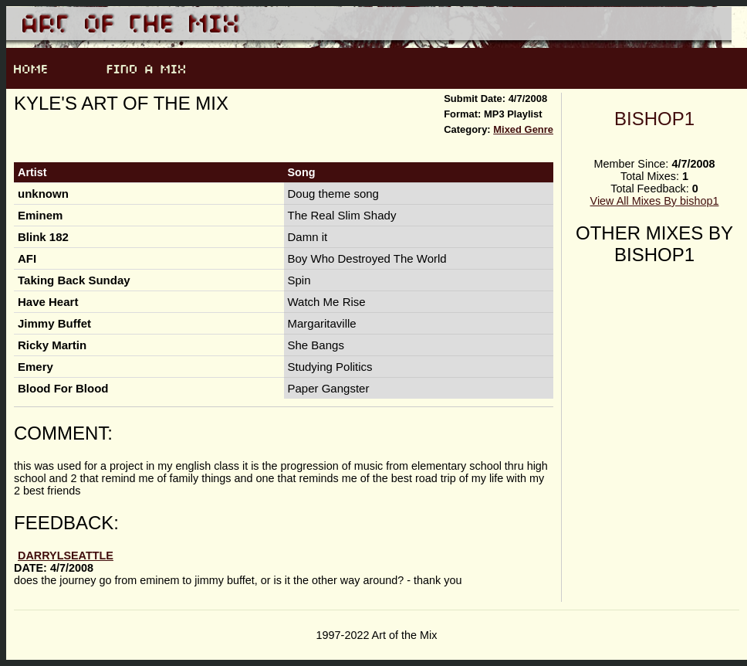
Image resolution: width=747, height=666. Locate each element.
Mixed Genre (523, 129)
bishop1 (654, 118)
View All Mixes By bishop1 (654, 201)
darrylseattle (65, 555)
